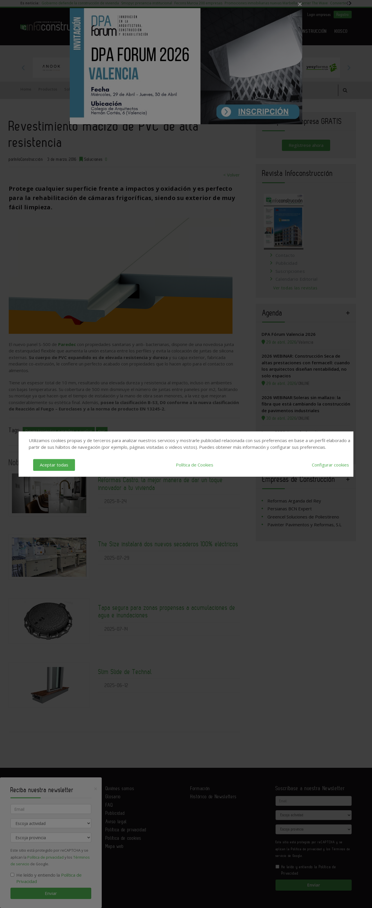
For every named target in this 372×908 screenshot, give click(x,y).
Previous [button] (23, 68)
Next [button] (349, 68)
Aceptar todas (54, 465)
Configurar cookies (330, 465)
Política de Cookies (194, 465)
